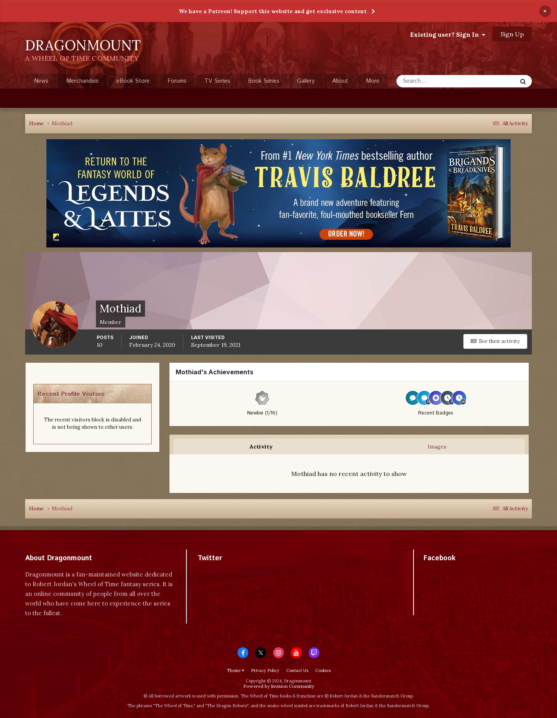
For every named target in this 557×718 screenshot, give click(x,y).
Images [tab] (437, 446)
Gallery (305, 81)
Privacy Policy (265, 670)
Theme (235, 670)
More (372, 81)
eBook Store (133, 81)
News (41, 81)
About (340, 81)
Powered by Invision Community (278, 686)
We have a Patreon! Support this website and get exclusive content (273, 11)
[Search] (431, 81)
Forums (176, 81)
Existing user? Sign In (447, 34)
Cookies (323, 670)
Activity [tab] (261, 446)
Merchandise (82, 81)
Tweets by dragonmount (232, 571)
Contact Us (297, 670)
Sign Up (512, 34)
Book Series (263, 81)
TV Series (217, 81)
